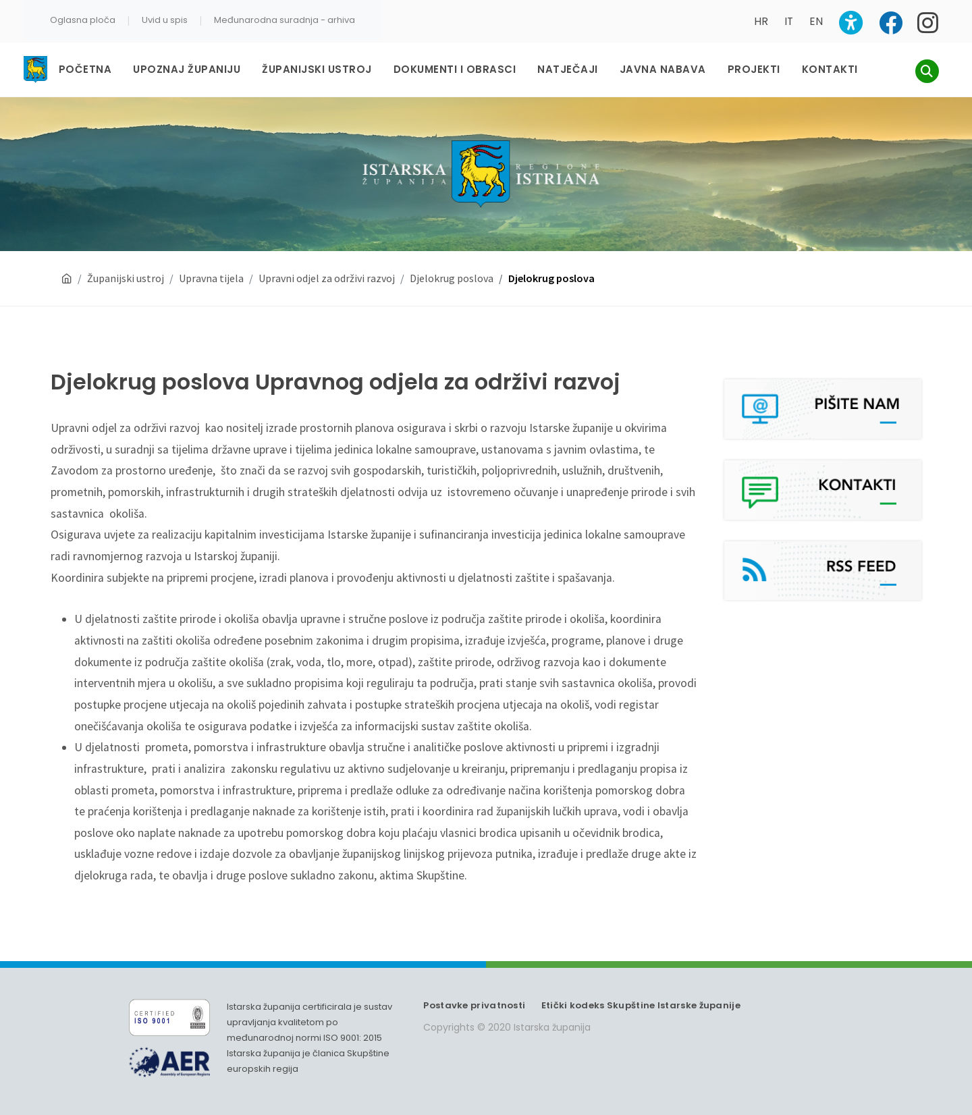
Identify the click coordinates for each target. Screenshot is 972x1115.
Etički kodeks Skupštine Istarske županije (640, 992)
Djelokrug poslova (451, 265)
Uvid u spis (165, 19)
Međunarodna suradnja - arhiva (284, 19)
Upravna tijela (211, 265)
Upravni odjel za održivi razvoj (327, 265)
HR (761, 21)
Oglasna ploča (82, 19)
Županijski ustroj (125, 265)
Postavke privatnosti (474, 992)
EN (816, 21)
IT (788, 21)
